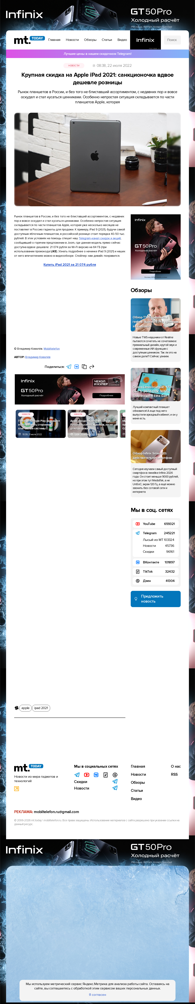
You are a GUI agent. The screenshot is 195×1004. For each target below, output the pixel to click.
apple (25, 445)
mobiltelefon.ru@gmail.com (56, 976)
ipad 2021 (41, 445)
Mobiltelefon (52, 349)
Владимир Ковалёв (37, 357)
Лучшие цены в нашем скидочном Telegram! (97, 54)
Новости (73, 65)
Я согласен (97, 995)
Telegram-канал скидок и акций (100, 238)
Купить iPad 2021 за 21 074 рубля (70, 265)
